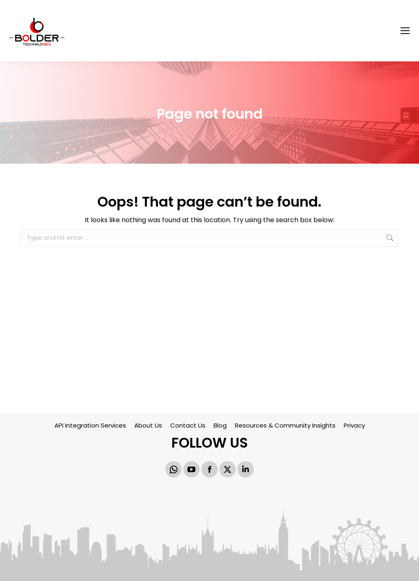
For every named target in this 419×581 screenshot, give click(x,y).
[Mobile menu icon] (405, 30)
